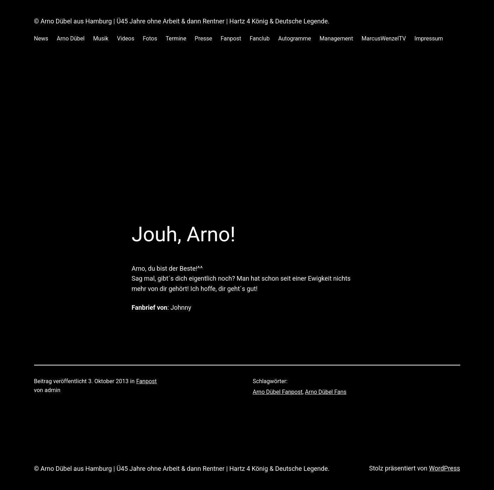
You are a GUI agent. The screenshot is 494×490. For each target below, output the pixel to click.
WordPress (444, 468)
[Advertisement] (247, 127)
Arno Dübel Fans (326, 392)
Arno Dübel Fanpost (278, 392)
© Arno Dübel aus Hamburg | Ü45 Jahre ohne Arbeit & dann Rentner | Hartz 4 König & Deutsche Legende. (182, 21)
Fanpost (146, 381)
